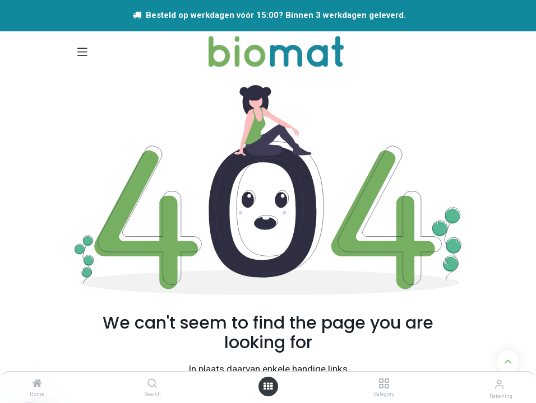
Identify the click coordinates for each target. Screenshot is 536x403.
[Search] (152, 384)
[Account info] (499, 384)
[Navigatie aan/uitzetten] (82, 51)
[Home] (37, 384)
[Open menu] (268, 386)
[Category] (383, 384)
